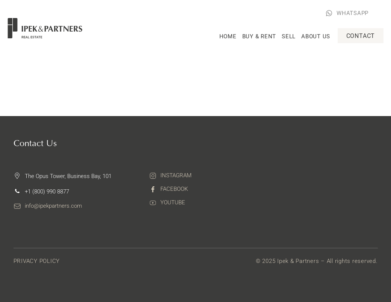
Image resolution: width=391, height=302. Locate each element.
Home (228, 36)
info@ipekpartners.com (53, 205)
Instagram (176, 175)
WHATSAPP (352, 13)
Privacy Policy (37, 261)
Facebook (174, 189)
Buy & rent (259, 36)
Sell (289, 36)
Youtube (172, 202)
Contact (360, 35)
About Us (315, 36)
